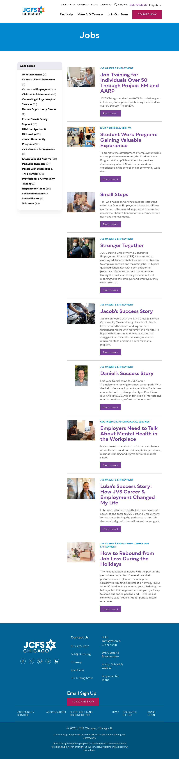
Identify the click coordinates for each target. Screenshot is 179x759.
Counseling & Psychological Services (125, 422)
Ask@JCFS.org (81, 654)
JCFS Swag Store (82, 678)
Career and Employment (37, 90)
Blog (94, 5)
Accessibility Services (25, 714)
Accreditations (56, 712)
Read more (109, 114)
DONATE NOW (147, 14)
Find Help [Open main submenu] (66, 14)
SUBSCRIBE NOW (83, 702)
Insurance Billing (130, 714)
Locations (77, 670)
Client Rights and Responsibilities (81, 714)
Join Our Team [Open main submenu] (118, 14)
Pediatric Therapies (33, 164)
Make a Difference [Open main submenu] (90, 14)
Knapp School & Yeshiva (115, 128)
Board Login (151, 714)
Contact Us (80, 638)
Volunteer (28, 204)
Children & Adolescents (36, 95)
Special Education (33, 194)
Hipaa (115, 712)
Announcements (32, 75)
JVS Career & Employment (116, 68)
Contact (83, 5)
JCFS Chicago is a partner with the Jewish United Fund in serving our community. (89, 736)
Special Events (30, 199)
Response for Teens (33, 189)
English (153, 5)
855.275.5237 (138, 5)
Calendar (106, 5)
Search (123, 5)
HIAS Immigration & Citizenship (111, 641)
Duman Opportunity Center (39, 110)
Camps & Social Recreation (38, 80)
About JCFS (68, 5)
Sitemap (76, 662)
